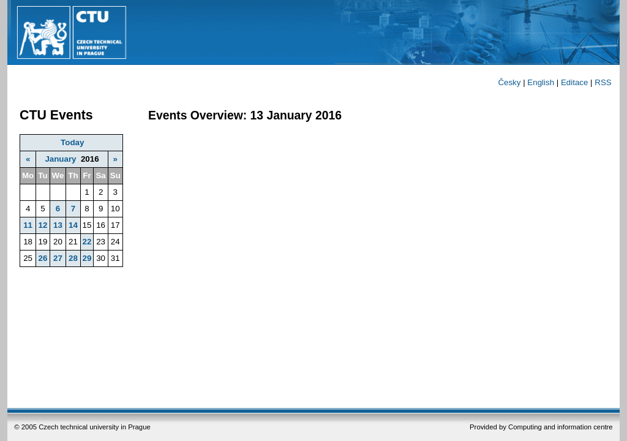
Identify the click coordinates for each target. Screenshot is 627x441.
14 (73, 225)
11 (27, 225)
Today (72, 142)
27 (57, 258)
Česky (509, 82)
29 (87, 258)
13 (57, 225)
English (540, 82)
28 (73, 258)
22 (87, 241)
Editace (574, 82)
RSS (603, 82)
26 (42, 258)
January (60, 159)
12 (42, 225)
